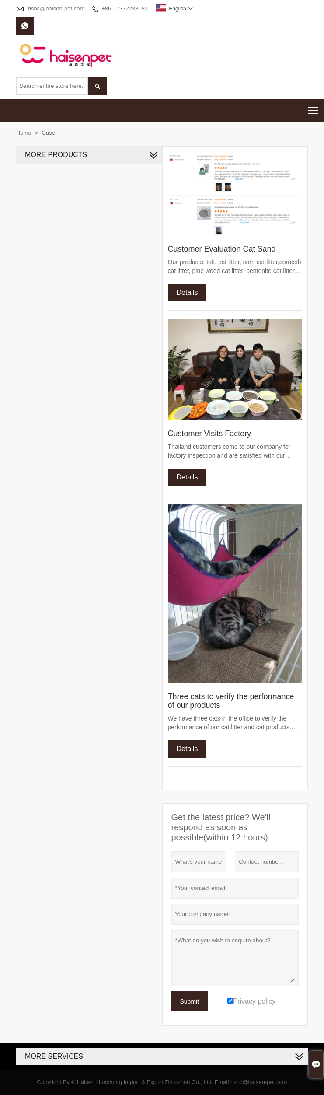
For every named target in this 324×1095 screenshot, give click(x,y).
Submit (189, 1001)
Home (23, 132)
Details (187, 292)
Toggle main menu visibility (314, 107)
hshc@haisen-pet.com (56, 8)
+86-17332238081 (124, 8)
